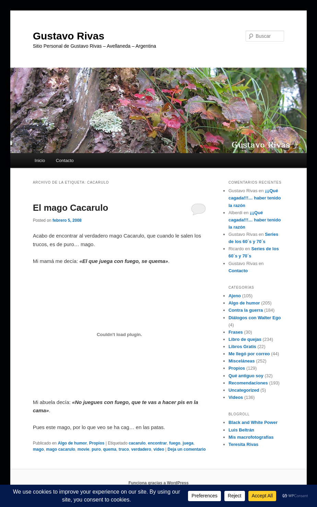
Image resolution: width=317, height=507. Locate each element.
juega (188, 443)
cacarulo (137, 443)
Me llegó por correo (249, 353)
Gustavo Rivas (68, 36)
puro (96, 449)
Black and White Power (253, 422)
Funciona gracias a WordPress (158, 483)
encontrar (157, 443)
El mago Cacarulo (70, 208)
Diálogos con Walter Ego (254, 317)
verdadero (141, 449)
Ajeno (234, 295)
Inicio (40, 160)
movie (84, 449)
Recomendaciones (248, 382)
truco (124, 449)
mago (38, 449)
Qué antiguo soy (245, 375)
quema (109, 449)
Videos (235, 397)
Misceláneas (241, 361)
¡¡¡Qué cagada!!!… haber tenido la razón (254, 198)
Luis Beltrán (241, 430)
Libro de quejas (244, 339)
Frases (235, 332)
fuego (174, 443)
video (158, 449)
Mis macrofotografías (250, 437)
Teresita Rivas (243, 444)
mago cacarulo (60, 449)
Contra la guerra (245, 310)
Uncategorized (243, 390)
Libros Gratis (242, 346)
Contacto (65, 160)
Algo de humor (72, 443)
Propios (97, 443)
